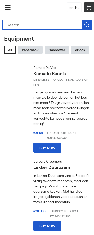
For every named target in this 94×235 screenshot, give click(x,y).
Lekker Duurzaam (51, 167)
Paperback (30, 50)
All (10, 50)
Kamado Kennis (49, 73)
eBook (80, 50)
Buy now (47, 148)
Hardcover (57, 50)
